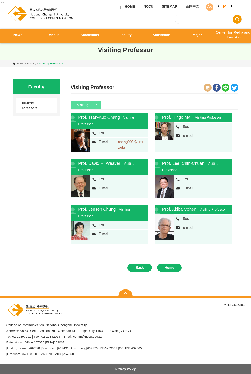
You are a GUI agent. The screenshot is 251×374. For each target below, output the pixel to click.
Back (140, 267)
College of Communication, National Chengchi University (9, 7)
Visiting (83, 105)
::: (2, 1)
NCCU (148, 6)
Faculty (125, 35)
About (54, 35)
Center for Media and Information (233, 34)
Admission (161, 35)
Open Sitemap (125, 293)
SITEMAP (169, 6)
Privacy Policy (125, 369)
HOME (130, 6)
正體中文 (192, 6)
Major (197, 35)
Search (237, 19)
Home (20, 63)
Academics (89, 35)
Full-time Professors (29, 105)
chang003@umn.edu (131, 144)
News (18, 35)
